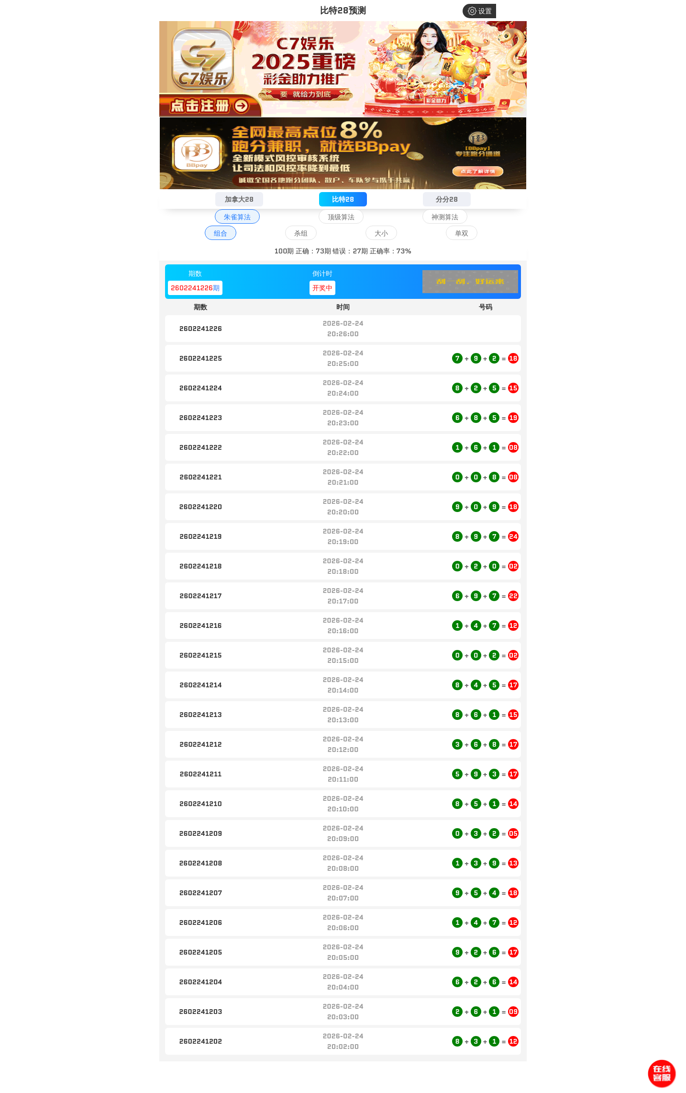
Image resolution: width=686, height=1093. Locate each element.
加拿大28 (239, 199)
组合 (220, 233)
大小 (381, 233)
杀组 (301, 233)
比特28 (343, 199)
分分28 (447, 199)
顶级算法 (341, 217)
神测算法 (445, 217)
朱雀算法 (237, 217)
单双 (461, 233)
